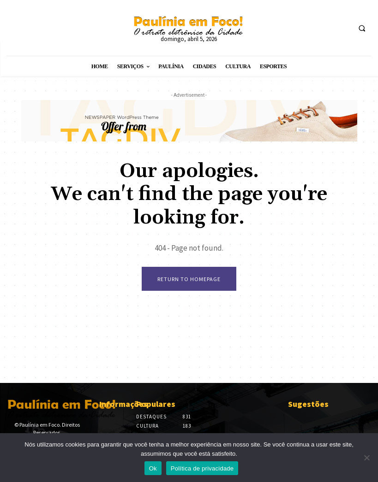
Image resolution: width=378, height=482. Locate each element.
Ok (153, 468)
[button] (361, 28)
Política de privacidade (202, 468)
